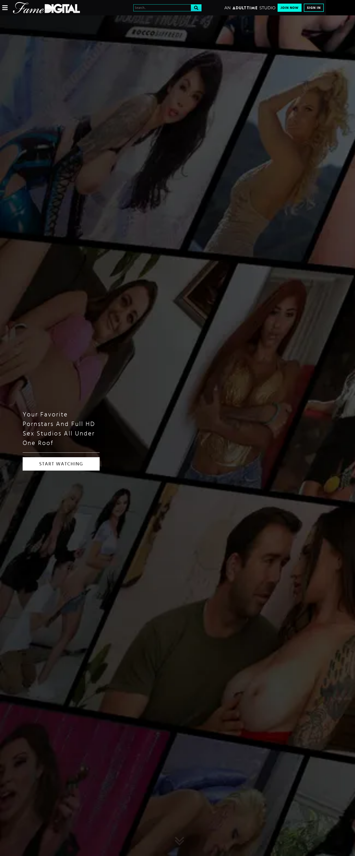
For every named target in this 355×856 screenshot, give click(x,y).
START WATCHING (61, 464)
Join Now (290, 8)
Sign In (314, 8)
